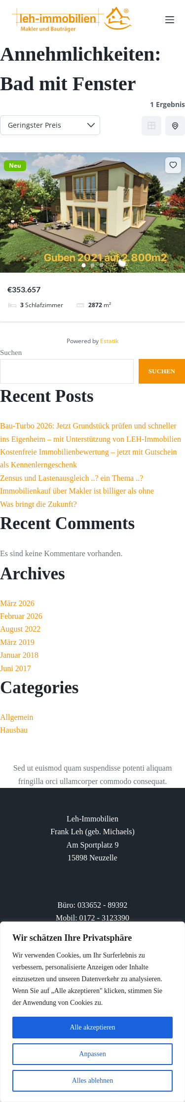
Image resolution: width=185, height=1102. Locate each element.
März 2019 (17, 642)
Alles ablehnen (92, 1080)
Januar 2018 (19, 655)
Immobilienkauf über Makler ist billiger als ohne (77, 491)
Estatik (109, 341)
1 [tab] (84, 265)
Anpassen (92, 1054)
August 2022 (20, 629)
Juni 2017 (15, 668)
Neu (15, 166)
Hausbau (14, 730)
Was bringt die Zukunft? (38, 504)
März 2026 (17, 603)
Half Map (176, 126)
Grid (151, 126)
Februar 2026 (21, 616)
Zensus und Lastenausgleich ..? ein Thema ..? (71, 478)
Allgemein (17, 717)
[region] (92, 1012)
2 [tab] (93, 265)
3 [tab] (102, 265)
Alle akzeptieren (92, 1027)
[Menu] (169, 19)
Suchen (11, 352)
